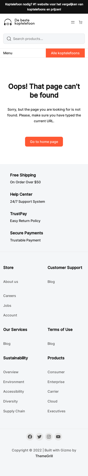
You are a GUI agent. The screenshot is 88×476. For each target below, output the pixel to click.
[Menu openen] (72, 22)
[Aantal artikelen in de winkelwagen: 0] (80, 22)
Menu (7, 53)
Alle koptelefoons (65, 53)
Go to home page (44, 142)
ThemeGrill (44, 456)
